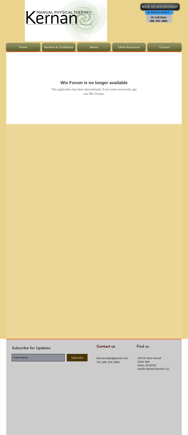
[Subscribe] (77, 357)
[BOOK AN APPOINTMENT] (160, 6)
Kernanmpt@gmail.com (112, 358)
